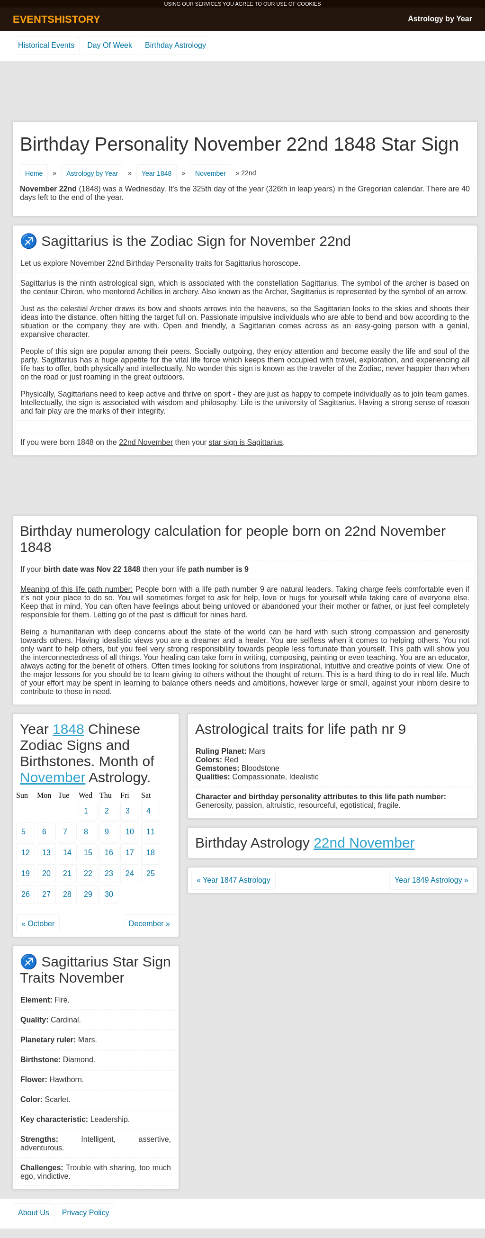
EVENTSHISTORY (56, 19)
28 (67, 894)
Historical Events (46, 45)
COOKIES (309, 4)
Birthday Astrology (175, 45)
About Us (33, 1213)
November (210, 173)
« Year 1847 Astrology (233, 880)
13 (46, 853)
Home (34, 173)
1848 (68, 729)
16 (109, 853)
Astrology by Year (440, 19)
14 (67, 853)
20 (46, 873)
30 (109, 894)
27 (46, 894)
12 (25, 853)
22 (88, 873)
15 (88, 853)
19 (25, 873)
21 (67, 873)
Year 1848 (156, 173)
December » (149, 924)
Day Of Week (109, 45)
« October (37, 924)
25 (150, 873)
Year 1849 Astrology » (431, 880)
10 (130, 832)
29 (88, 894)
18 (150, 853)
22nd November (364, 842)
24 (130, 873)
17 (130, 853)
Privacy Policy (85, 1213)
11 (150, 832)
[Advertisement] (242, 92)
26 (25, 894)
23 (109, 873)
